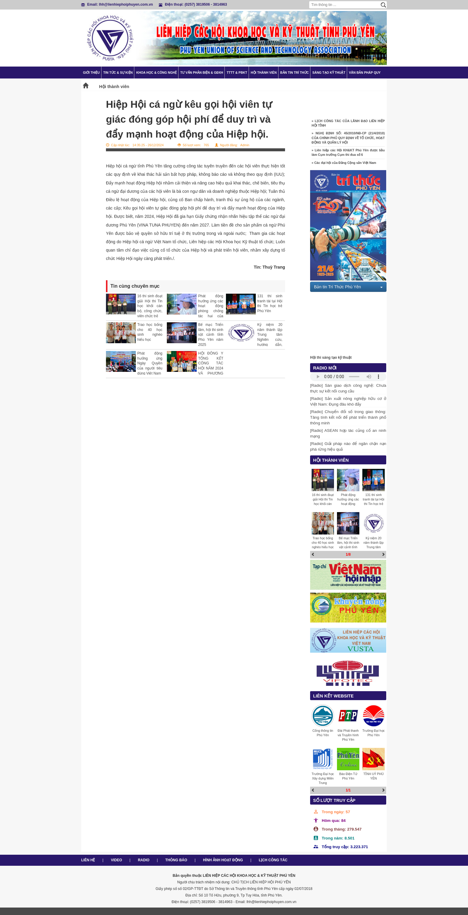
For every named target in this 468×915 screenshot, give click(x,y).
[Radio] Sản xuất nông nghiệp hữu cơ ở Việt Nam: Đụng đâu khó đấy (348, 401)
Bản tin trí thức (294, 72)
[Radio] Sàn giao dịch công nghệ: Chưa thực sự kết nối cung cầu (348, 388)
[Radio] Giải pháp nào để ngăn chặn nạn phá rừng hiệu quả (348, 446)
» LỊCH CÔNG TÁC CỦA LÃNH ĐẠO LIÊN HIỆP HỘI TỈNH (348, 125)
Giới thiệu (91, 72)
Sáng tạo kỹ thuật (328, 72)
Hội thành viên (264, 72)
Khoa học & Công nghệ (156, 72)
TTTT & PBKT (237, 72)
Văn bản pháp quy (365, 72)
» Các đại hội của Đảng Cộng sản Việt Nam (344, 164)
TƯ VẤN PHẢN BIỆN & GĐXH (201, 72)
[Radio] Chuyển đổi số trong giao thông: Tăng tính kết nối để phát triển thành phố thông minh (348, 417)
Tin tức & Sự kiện (118, 72)
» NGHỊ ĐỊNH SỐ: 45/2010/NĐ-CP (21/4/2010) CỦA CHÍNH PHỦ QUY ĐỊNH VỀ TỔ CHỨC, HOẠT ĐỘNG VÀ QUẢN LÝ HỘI (348, 139)
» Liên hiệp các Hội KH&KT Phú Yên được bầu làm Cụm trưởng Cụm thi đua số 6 (348, 154)
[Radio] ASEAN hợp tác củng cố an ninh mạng (348, 433)
